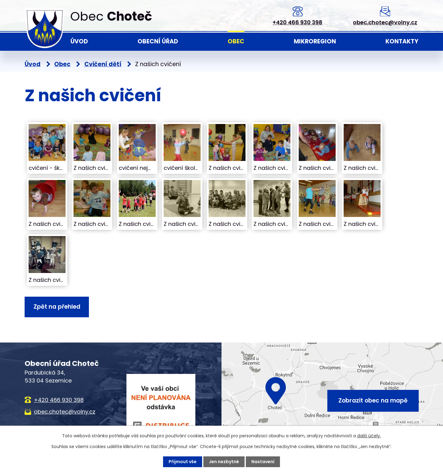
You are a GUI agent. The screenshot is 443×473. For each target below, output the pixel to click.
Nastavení (262, 462)
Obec (236, 41)
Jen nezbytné (224, 462)
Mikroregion (315, 41)
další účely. (369, 436)
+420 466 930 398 (297, 22)
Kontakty (401, 41)
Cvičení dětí (103, 64)
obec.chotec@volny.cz (385, 22)
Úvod (79, 41)
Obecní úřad (158, 41)
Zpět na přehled (57, 307)
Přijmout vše (183, 462)
